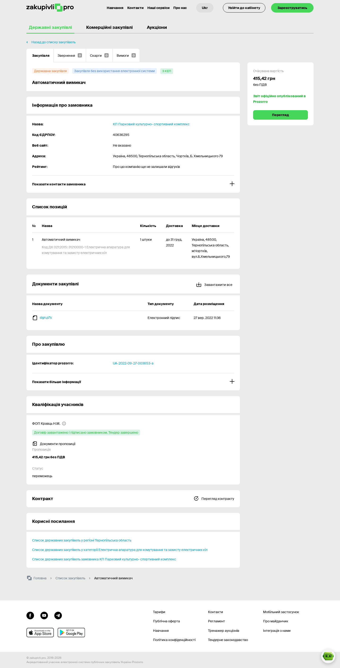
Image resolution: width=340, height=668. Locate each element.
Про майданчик (275, 621)
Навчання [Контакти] (115, 8)
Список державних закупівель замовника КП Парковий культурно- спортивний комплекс (104, 559)
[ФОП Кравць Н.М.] (49, 423)
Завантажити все (214, 284)
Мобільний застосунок (281, 612)
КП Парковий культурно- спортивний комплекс (151, 124)
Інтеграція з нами (277, 631)
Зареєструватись (292, 8)
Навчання (161, 631)
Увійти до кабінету (244, 8)
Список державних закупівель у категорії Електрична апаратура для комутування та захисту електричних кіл (120, 550)
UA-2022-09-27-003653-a (133, 363)
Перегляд (280, 115)
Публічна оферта (166, 621)
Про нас (180, 8)
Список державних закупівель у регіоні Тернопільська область (81, 540)
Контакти (135, 8)
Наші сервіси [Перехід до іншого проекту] (158, 8)
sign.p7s (46, 317)
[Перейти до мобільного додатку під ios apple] (40, 632)
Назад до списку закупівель (53, 42)
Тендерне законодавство (228, 640)
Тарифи (159, 612)
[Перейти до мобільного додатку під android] (71, 632)
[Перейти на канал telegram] (58, 615)
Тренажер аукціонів (223, 631)
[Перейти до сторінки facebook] (30, 615)
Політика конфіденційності (174, 640)
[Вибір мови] (204, 7)
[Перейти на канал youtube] (44, 615)
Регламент (216, 621)
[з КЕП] (166, 71)
